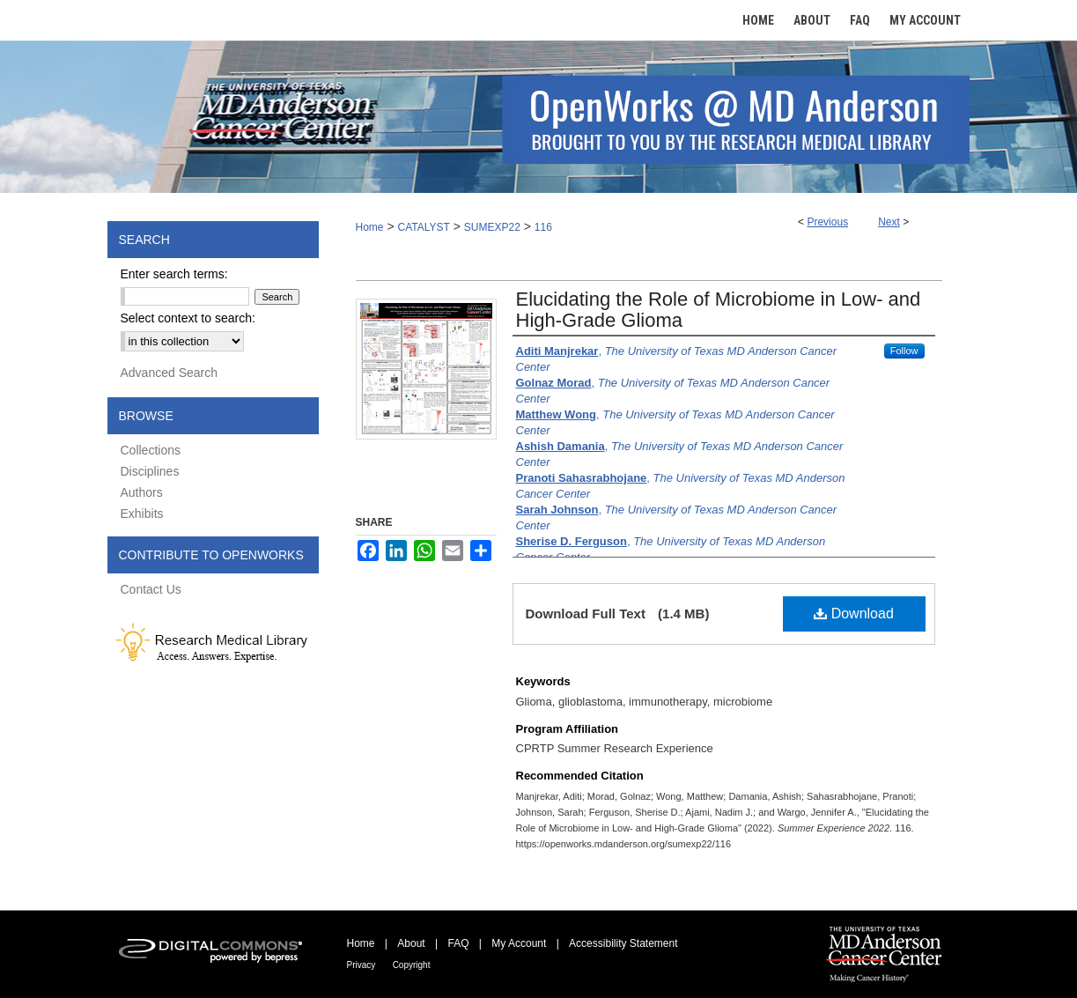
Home (370, 227)
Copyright (412, 965)
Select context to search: (188, 318)
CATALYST (423, 227)
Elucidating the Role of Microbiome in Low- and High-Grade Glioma (718, 309)
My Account (518, 943)
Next (889, 222)
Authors (142, 492)
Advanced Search (169, 373)
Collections (151, 450)
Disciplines (150, 471)
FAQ (457, 943)
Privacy (361, 965)
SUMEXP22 (492, 227)
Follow (904, 350)
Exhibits (142, 513)
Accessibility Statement (623, 943)
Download (854, 613)
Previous (827, 222)
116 (543, 227)
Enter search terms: (174, 274)
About (410, 943)
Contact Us (151, 589)
